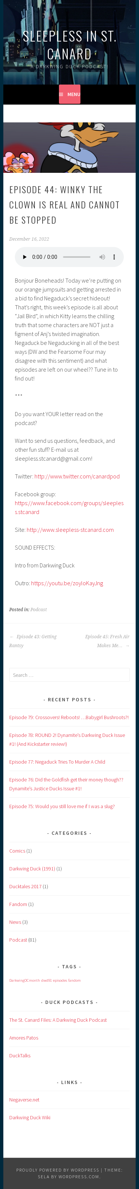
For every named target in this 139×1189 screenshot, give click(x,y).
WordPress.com (79, 1176)
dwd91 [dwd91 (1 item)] (46, 980)
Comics (17, 850)
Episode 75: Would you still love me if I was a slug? (62, 806)
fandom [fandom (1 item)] (74, 980)
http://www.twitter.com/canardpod (77, 476)
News (15, 922)
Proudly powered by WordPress (57, 1170)
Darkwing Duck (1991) (32, 868)
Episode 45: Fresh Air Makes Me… (107, 641)
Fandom (18, 904)
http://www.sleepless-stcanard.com (70, 529)
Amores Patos (23, 1037)
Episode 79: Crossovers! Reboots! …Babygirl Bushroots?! (69, 717)
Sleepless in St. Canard (70, 44)
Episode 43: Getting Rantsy (33, 641)
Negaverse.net (24, 1099)
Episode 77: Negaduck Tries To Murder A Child (57, 761)
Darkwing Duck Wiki (29, 1117)
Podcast (38, 609)
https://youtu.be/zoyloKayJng (67, 583)
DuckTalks (19, 1055)
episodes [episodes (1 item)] (60, 980)
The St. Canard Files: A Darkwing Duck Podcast (58, 1020)
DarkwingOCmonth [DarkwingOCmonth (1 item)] (24, 980)
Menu (73, 94)
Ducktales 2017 (25, 886)
